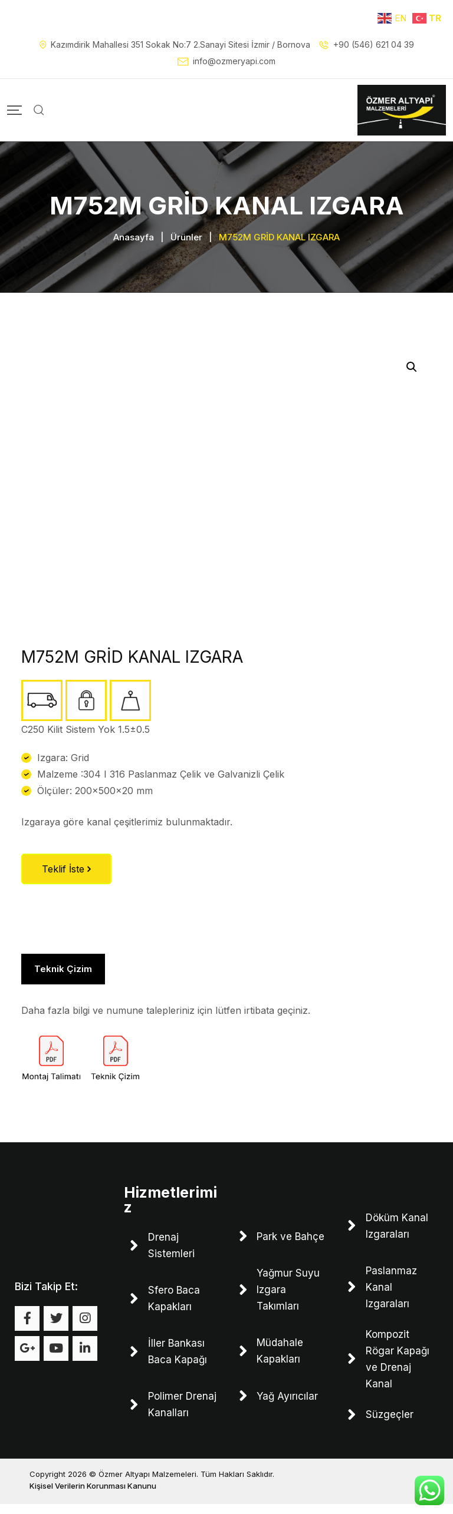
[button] (411, 371)
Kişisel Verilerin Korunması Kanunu (92, 1495)
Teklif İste (66, 874)
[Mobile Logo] (401, 110)
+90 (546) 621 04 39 (373, 44)
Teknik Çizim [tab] (63, 974)
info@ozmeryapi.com (234, 61)
